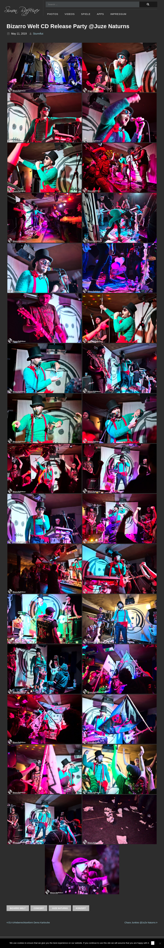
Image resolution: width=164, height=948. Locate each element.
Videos (70, 14)
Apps (100, 14)
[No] (160, 943)
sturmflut (38, 33)
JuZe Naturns (60, 908)
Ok (152, 943)
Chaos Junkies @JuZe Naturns (140, 922)
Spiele (85, 14)
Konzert (81, 908)
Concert (39, 908)
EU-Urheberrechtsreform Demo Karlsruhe (28, 922)
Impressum (118, 14)
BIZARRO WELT (18, 908)
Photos (52, 14)
